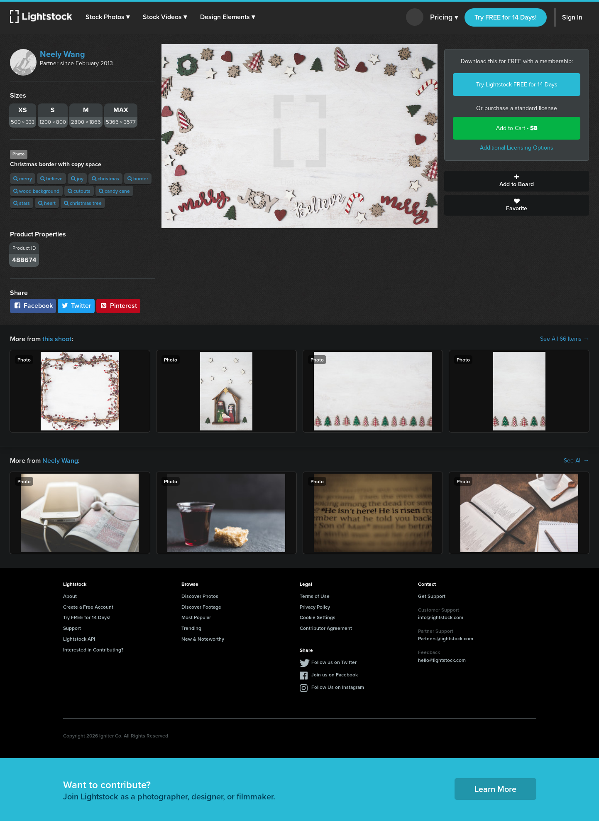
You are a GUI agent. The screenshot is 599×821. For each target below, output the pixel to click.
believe (51, 178)
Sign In (572, 17)
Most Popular (196, 617)
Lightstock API (79, 638)
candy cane (114, 190)
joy (77, 178)
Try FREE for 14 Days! (505, 17)
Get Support (431, 596)
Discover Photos (199, 596)
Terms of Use (315, 596)
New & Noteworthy (202, 638)
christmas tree (83, 202)
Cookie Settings (317, 617)
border (137, 178)
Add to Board (516, 181)
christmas (105, 178)
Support (72, 628)
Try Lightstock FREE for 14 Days (516, 84)
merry (22, 178)
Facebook (33, 305)
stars (21, 202)
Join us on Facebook (334, 674)
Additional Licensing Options (516, 147)
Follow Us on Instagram (337, 687)
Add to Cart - (517, 128)
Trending (191, 628)
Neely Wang (62, 54)
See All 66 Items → (564, 339)
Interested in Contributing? (93, 649)
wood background (36, 190)
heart (47, 202)
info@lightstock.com (440, 617)
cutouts (79, 190)
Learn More (495, 789)
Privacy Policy (315, 606)
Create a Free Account (88, 606)
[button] (108, 17)
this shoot (56, 339)
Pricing (444, 17)
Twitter (76, 305)
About (70, 596)
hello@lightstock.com (442, 660)
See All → (576, 461)
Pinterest (118, 305)
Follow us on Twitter (334, 662)
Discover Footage (201, 606)
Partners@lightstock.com (445, 638)
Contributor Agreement (326, 628)
